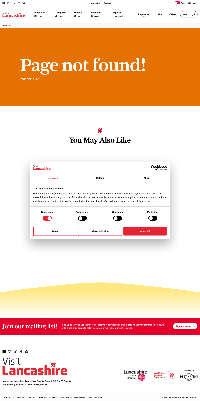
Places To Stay (39, 14)
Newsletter (96, 3)
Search (189, 14)
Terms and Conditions (25, 397)
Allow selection (100, 231)
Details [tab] (100, 178)
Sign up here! (185, 326)
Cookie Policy (41, 397)
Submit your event (78, 397)
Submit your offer (95, 397)
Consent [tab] (53, 178)
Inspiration (144, 15)
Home (4, 25)
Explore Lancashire (119, 14)
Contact (107, 3)
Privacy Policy (8, 397)
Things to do (60, 14)
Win (160, 14)
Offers (172, 14)
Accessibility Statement (59, 397)
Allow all (145, 231)
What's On (78, 14)
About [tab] (146, 178)
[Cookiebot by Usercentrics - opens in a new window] (153, 167)
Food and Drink (96, 14)
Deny (55, 231)
